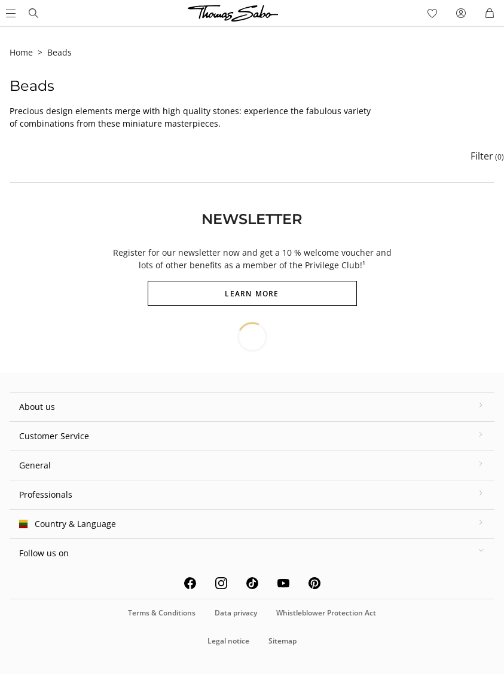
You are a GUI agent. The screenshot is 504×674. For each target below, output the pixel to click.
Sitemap (282, 641)
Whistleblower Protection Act (326, 613)
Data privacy (236, 613)
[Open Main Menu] (9, 13)
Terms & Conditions (162, 613)
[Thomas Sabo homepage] (33, 13)
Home (21, 52)
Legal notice (228, 641)
